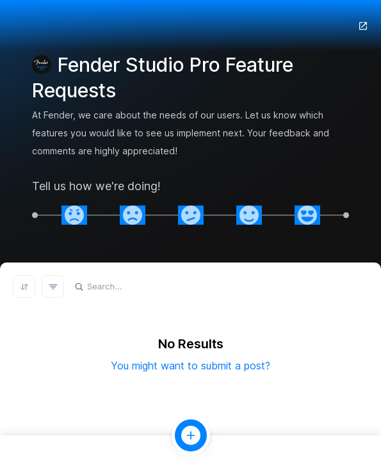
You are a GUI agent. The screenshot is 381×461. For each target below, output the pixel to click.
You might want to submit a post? (190, 365)
